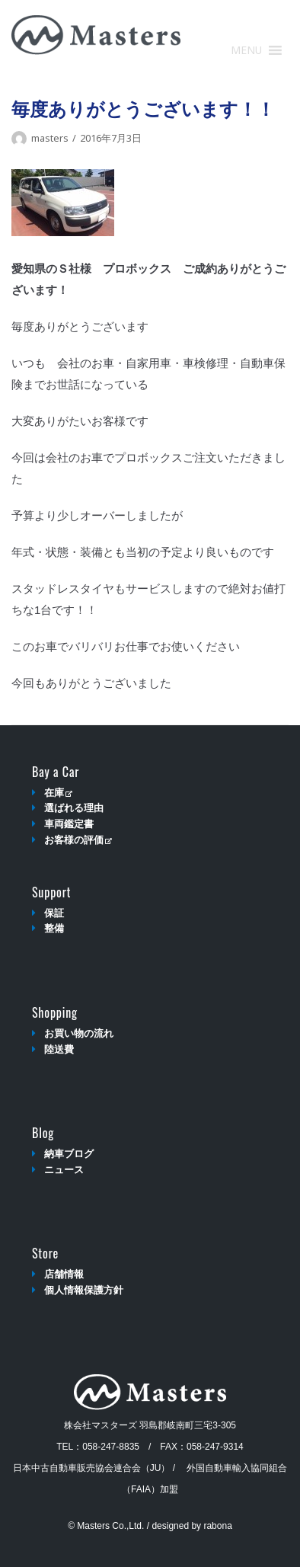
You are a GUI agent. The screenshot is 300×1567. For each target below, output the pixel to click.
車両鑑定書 (69, 824)
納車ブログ (69, 1153)
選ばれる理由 (74, 808)
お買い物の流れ (78, 1033)
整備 (54, 928)
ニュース (64, 1169)
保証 (54, 913)
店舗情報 (64, 1274)
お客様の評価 (78, 840)
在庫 (58, 792)
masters (50, 138)
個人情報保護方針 (83, 1290)
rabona (217, 1526)
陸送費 (59, 1049)
